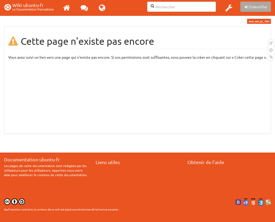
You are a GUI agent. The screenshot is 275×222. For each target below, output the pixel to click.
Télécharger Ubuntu (113, 183)
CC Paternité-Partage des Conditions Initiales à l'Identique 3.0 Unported (48, 213)
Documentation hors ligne (118, 179)
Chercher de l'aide (203, 170)
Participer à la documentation (120, 174)
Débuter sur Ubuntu (114, 170)
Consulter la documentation (210, 174)
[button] (229, 8)
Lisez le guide (200, 183)
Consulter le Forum (204, 179)
